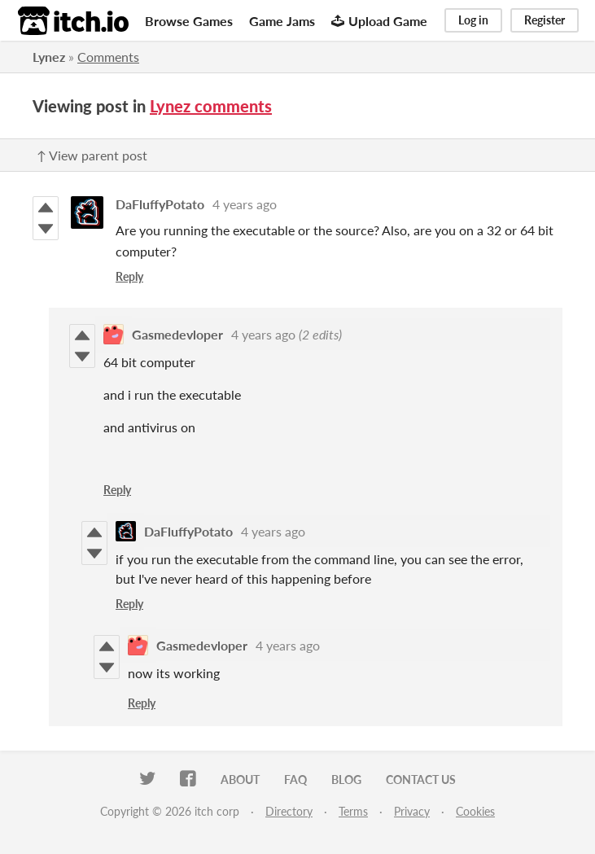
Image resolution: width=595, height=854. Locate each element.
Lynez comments (211, 106)
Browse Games (189, 20)
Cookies (475, 811)
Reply (129, 276)
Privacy (412, 811)
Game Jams (282, 20)
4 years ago (244, 204)
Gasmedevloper (177, 334)
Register (544, 20)
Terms (353, 811)
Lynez (49, 56)
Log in (473, 20)
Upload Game (379, 20)
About (240, 779)
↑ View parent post (92, 155)
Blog (346, 779)
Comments (108, 56)
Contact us (421, 779)
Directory (289, 811)
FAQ (295, 779)
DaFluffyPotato (160, 204)
